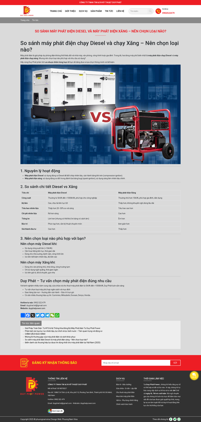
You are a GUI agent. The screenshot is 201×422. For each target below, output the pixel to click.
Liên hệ (120, 11)
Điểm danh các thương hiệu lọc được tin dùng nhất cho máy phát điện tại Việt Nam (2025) (61, 342)
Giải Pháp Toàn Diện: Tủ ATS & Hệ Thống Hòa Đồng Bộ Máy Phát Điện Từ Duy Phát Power (61, 328)
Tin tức (109, 11)
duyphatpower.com (37, 308)
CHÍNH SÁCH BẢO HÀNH (33, 334)
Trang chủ (56, 11)
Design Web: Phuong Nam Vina (64, 419)
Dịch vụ (83, 11)
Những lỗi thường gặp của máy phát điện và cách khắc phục (48, 337)
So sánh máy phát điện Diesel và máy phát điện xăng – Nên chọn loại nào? (55, 340)
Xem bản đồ (55, 411)
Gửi (175, 362)
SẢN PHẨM (96, 11)
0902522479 (168, 13)
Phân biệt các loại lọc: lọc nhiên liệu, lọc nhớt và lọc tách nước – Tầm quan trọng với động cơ (62, 331)
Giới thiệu (70, 11)
